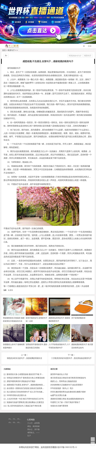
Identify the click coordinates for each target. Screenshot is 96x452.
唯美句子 (11, 50)
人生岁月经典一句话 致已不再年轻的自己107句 (24, 399)
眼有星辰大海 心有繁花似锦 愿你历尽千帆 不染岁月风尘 (28, 374)
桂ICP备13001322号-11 (67, 447)
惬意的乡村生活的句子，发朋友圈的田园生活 (24, 358)
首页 (4, 50)
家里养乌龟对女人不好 (59, 374)
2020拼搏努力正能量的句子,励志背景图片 (66, 385)
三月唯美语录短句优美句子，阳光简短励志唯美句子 (71, 358)
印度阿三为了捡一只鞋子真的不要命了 (65, 402)
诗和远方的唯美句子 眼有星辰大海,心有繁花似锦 (25, 378)
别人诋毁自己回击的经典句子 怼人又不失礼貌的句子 (27, 392)
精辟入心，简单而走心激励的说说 (63, 381)
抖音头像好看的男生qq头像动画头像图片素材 (68, 392)
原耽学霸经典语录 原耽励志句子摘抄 (20, 381)
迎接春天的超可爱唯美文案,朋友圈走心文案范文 (25, 402)
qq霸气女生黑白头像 (58, 395)
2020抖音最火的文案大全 (16, 395)
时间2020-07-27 (75, 56)
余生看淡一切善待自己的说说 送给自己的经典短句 (26, 388)
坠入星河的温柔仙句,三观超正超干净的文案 (24, 406)
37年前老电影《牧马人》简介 (62, 388)
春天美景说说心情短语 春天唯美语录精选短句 (68, 378)
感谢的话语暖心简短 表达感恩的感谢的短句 (67, 399)
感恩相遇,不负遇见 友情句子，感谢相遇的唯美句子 (26, 385)
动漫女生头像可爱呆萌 (59, 406)
